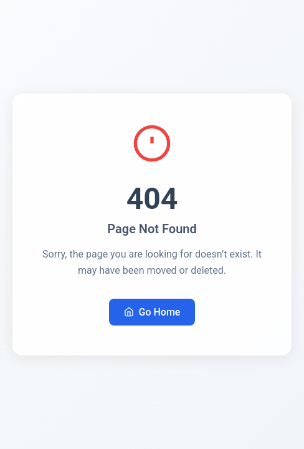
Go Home (152, 312)
